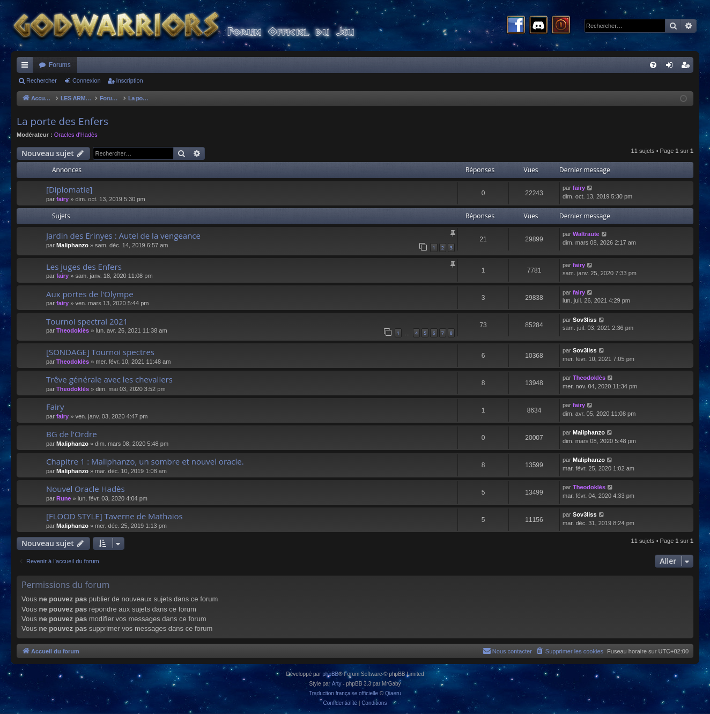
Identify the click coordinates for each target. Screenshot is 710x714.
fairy (62, 199)
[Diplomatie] (69, 189)
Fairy (55, 406)
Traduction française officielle (343, 693)
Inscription (129, 80)
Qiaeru (393, 693)
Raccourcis (27, 67)
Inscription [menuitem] (687, 67)
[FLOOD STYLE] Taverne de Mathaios (114, 516)
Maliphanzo (72, 245)
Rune (63, 498)
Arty (337, 684)
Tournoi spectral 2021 (87, 321)
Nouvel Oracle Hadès (85, 488)
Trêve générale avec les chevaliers (109, 379)
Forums (60, 65)
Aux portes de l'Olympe (90, 294)
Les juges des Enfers (84, 266)
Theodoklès (72, 330)
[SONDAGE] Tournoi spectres (100, 352)
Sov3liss (585, 319)
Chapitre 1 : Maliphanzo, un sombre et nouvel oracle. (145, 461)
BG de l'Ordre (71, 434)
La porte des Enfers (62, 121)
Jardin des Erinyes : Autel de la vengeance (123, 235)
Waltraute (586, 234)
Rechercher (41, 80)
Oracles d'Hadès (76, 134)
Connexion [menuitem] (671, 67)
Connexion (86, 80)
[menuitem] (653, 65)
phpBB (330, 674)
